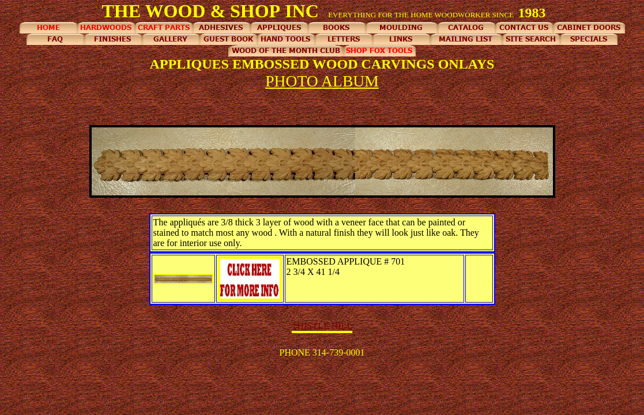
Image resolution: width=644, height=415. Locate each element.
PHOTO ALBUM (322, 81)
